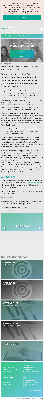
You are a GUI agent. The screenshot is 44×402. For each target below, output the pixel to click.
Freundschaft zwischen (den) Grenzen (30, 385)
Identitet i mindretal (27, 369)
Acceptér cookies (22, 17)
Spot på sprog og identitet (10, 369)
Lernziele (22, 56)
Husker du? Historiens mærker (30, 371)
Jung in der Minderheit (15, 36)
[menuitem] (12, 368)
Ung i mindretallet (7, 380)
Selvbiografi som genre (9, 367)
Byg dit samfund (7, 384)
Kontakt (39, 395)
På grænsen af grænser (28, 367)
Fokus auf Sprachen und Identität (31, 382)
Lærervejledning (36, 390)
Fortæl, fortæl (6, 382)
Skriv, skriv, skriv (7, 371)
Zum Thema (22, 52)
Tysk (6, 36)
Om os (39, 392)
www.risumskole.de (34, 183)
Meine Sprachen (28, 36)
